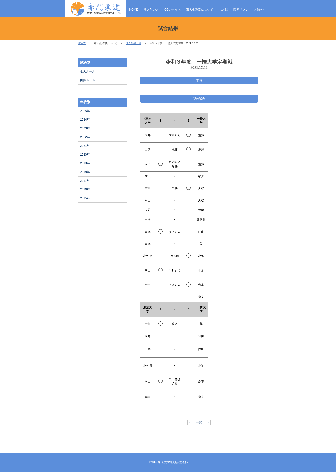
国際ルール (87, 80)
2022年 (85, 137)
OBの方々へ (172, 9)
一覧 (199, 422)
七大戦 (223, 9)
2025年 (85, 111)
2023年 (85, 128)
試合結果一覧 (133, 43)
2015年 (85, 198)
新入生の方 (151, 9)
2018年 (85, 172)
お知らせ (260, 9)
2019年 (85, 163)
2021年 (85, 145)
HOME (133, 9)
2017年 (85, 180)
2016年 (85, 189)
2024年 (85, 119)
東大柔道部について (199, 9)
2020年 (85, 154)
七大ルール (87, 71)
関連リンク (240, 9)
